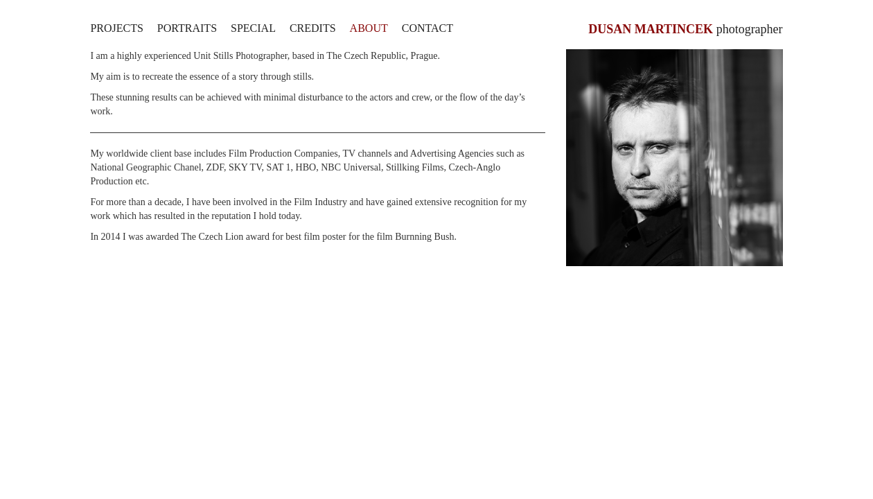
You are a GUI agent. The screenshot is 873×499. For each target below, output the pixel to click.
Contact (427, 28)
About (369, 28)
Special (253, 28)
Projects (116, 28)
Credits (313, 28)
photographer (685, 29)
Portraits (187, 28)
